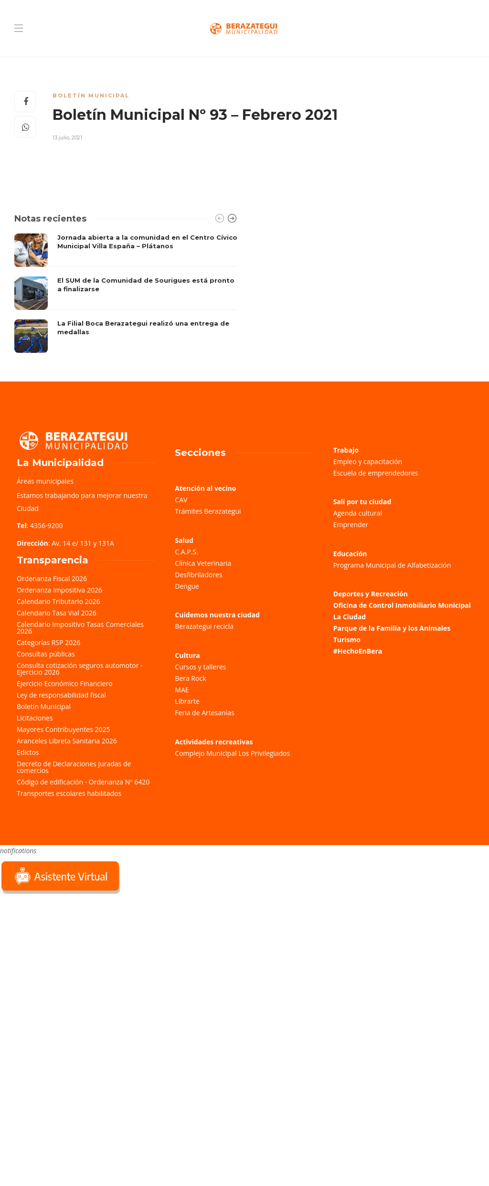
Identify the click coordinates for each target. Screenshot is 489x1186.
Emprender (351, 524)
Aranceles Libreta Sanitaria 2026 (67, 740)
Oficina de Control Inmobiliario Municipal (402, 605)
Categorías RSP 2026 (48, 642)
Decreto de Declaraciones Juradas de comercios (74, 767)
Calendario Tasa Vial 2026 (56, 612)
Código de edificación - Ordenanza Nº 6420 (83, 781)
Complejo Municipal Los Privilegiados (232, 753)
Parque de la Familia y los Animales (391, 628)
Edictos (28, 752)
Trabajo (346, 450)
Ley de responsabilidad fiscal (61, 694)
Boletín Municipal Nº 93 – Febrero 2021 (195, 115)
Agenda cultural (357, 513)
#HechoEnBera (358, 651)
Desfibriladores (198, 574)
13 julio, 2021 (67, 137)
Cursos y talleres (200, 666)
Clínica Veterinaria (203, 563)
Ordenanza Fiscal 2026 (52, 578)
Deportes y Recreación (370, 593)
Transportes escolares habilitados (69, 793)
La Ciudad (349, 616)
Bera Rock (190, 678)
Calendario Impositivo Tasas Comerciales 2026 (80, 627)
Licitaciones (35, 717)
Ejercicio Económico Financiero (65, 683)
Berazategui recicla (204, 626)
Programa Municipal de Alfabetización (392, 565)
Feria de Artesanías (204, 712)
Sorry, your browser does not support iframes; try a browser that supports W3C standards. (71, 964)
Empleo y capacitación (368, 461)
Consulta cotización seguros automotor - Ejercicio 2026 (80, 669)
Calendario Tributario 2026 (58, 601)
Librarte (187, 701)
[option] (125, 293)
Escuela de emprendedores (375, 472)
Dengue (187, 586)
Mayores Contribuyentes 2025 (63, 729)
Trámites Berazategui (208, 511)
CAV (181, 499)
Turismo (347, 639)
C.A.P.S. (186, 551)
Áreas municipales (45, 481)
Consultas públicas (46, 653)
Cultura (187, 655)
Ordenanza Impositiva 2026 (59, 589)
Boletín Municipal (91, 95)
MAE (182, 689)
